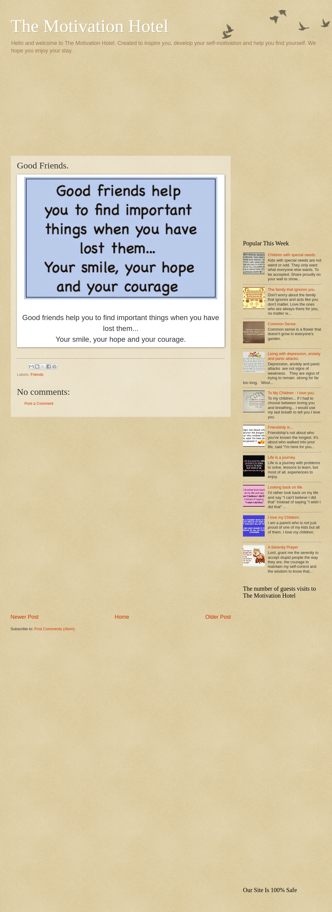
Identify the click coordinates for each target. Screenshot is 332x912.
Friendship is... (280, 427)
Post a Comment (38, 403)
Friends (36, 374)
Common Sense (281, 324)
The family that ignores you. (291, 289)
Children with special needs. (292, 255)
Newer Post (25, 617)
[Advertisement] (166, 104)
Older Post (218, 617)
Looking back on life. (285, 487)
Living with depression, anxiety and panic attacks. (294, 355)
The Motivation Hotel (89, 26)
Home (122, 617)
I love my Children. (284, 517)
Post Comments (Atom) (54, 629)
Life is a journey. (282, 457)
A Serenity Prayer (283, 547)
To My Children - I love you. (291, 393)
